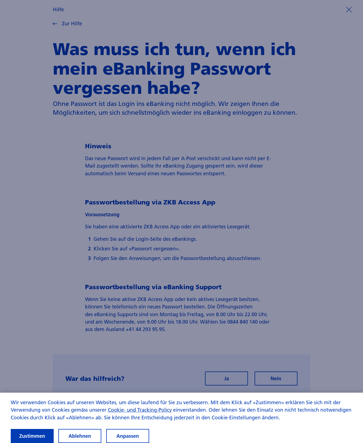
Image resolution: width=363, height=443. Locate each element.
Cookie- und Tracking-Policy (140, 415)
